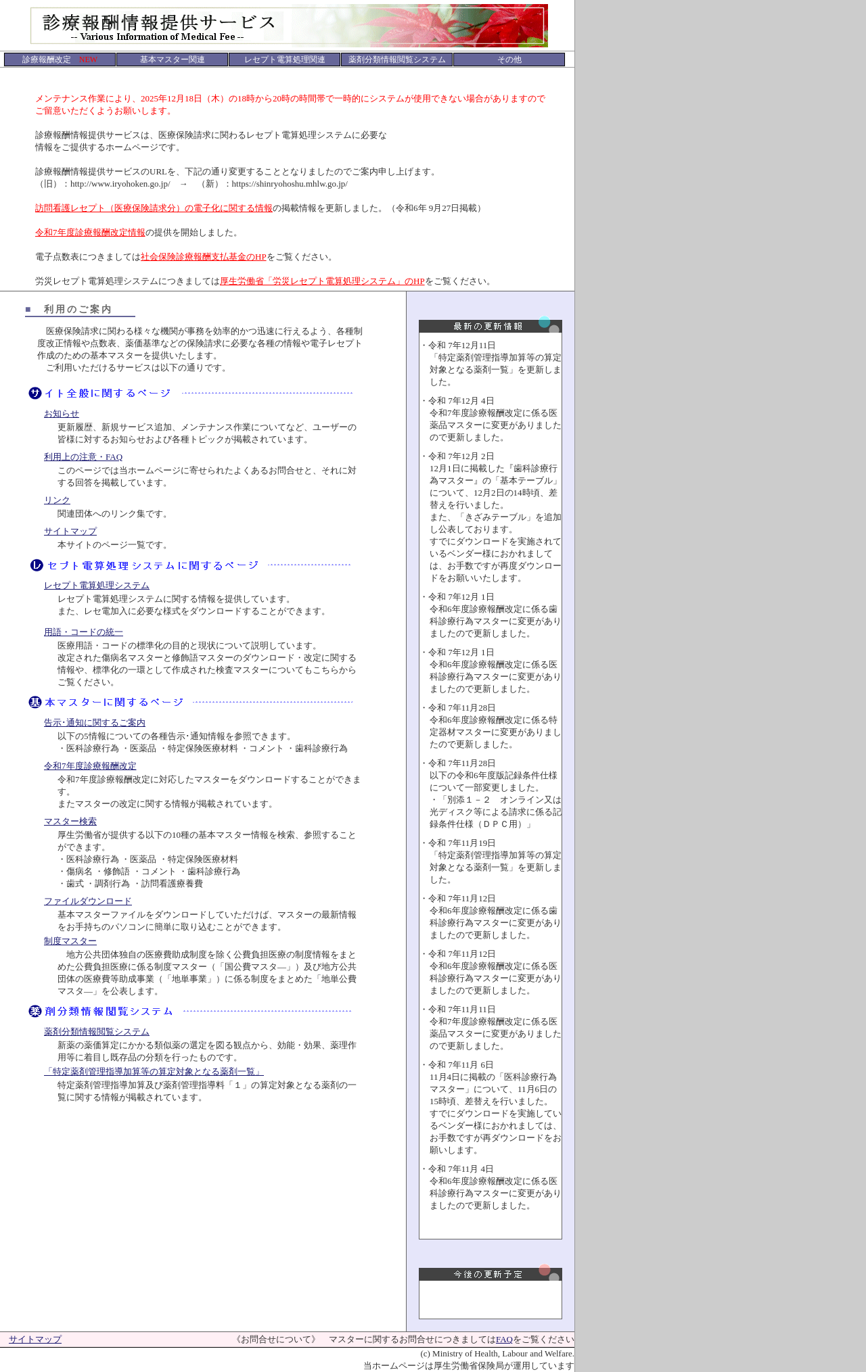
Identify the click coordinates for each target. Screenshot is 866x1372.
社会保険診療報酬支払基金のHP (204, 257)
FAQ (504, 1339)
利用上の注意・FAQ (83, 457)
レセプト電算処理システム (97, 585)
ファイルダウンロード (88, 901)
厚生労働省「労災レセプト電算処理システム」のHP (322, 281)
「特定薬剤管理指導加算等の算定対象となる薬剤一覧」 (154, 1071)
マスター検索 (70, 821)
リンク (57, 500)
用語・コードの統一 (83, 632)
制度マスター (70, 941)
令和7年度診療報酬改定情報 (90, 232)
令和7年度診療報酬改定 (90, 766)
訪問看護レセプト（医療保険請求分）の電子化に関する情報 (154, 208)
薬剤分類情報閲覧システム (97, 1031)
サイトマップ (70, 531)
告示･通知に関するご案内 (94, 722)
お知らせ (61, 413)
